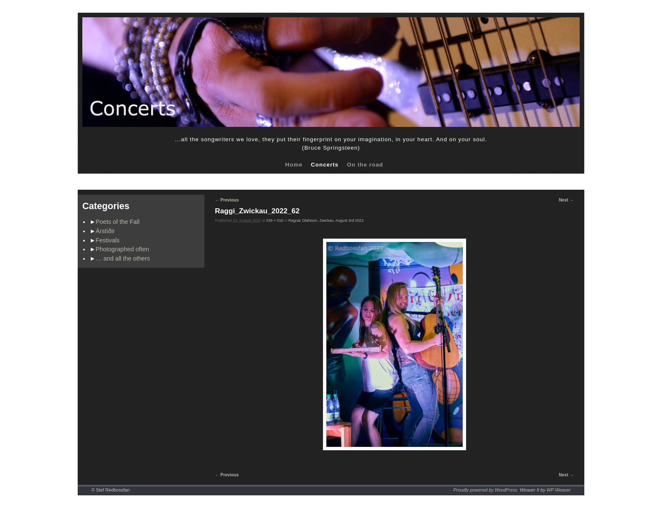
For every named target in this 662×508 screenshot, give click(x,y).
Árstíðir (105, 231)
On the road (365, 164)
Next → (566, 200)
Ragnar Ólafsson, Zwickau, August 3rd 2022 (326, 220)
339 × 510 (274, 220)
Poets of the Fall (118, 221)
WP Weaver (559, 489)
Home (293, 164)
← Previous (227, 200)
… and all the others (123, 258)
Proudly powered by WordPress (485, 489)
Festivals (108, 240)
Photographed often (122, 249)
